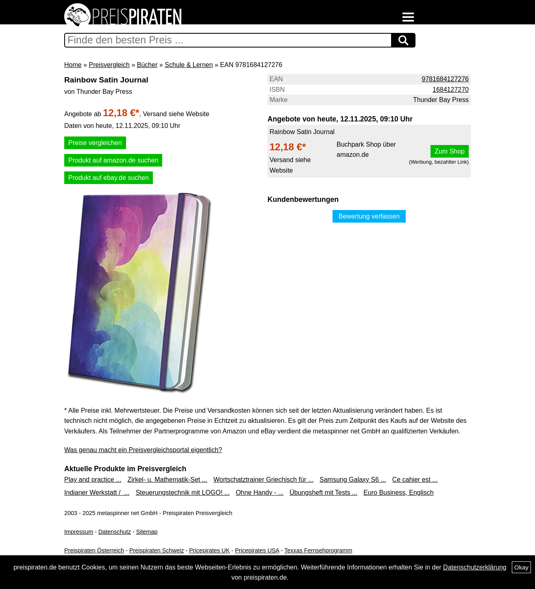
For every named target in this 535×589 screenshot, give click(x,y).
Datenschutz (114, 531)
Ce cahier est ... (415, 479)
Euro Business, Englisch (398, 492)
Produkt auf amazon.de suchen (113, 160)
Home (73, 64)
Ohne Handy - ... (259, 492)
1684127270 (451, 89)
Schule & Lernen (189, 64)
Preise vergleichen (95, 142)
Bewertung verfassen (369, 216)
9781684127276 (445, 79)
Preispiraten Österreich (94, 550)
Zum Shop (450, 151)
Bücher (147, 64)
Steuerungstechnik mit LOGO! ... (183, 492)
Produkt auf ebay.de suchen (108, 177)
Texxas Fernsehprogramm (318, 550)
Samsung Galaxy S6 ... (353, 479)
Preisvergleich (109, 64)
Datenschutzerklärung (475, 567)
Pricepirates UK (209, 550)
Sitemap (147, 531)
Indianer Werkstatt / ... (97, 492)
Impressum (78, 531)
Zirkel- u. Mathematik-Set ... (168, 479)
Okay (521, 567)
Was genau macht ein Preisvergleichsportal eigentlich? (143, 449)
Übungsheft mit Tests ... (323, 492)
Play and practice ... (93, 479)
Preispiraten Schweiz (156, 550)
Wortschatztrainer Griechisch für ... (263, 479)
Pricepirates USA (257, 550)
